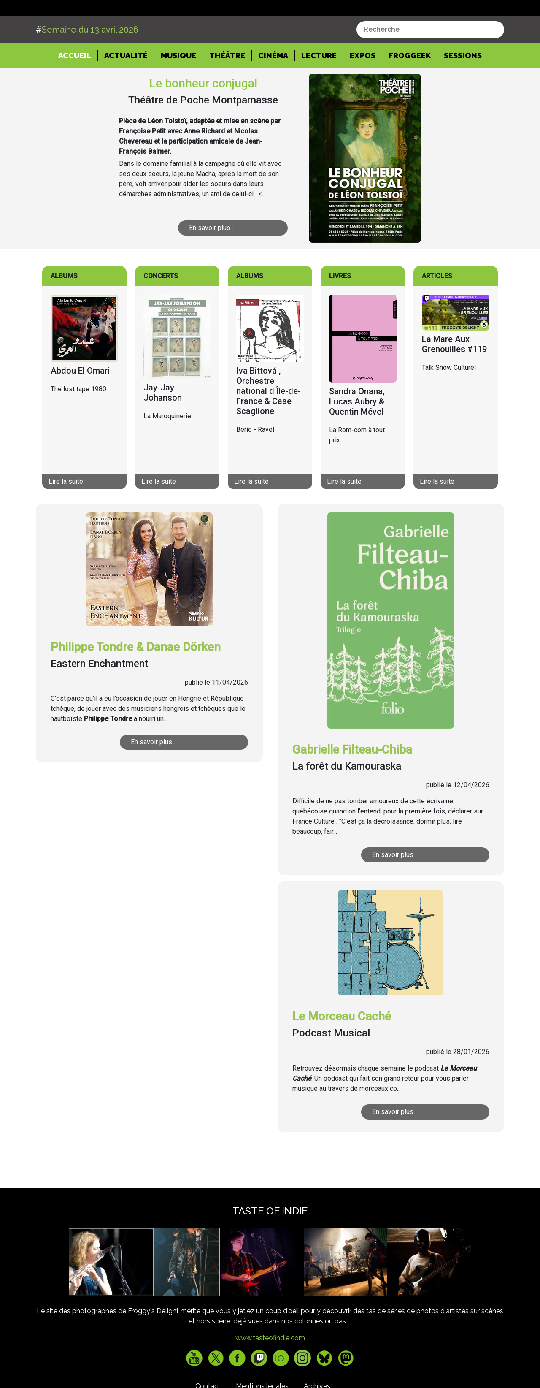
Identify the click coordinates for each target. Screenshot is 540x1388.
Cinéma (273, 87)
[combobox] (430, 61)
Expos (362, 87)
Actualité (126, 87)
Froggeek (410, 87)
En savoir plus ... (212, 260)
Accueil (78, 86)
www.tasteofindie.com (270, 1370)
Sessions (463, 87)
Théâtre (227, 87)
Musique (178, 87)
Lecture (319, 87)
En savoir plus (151, 774)
